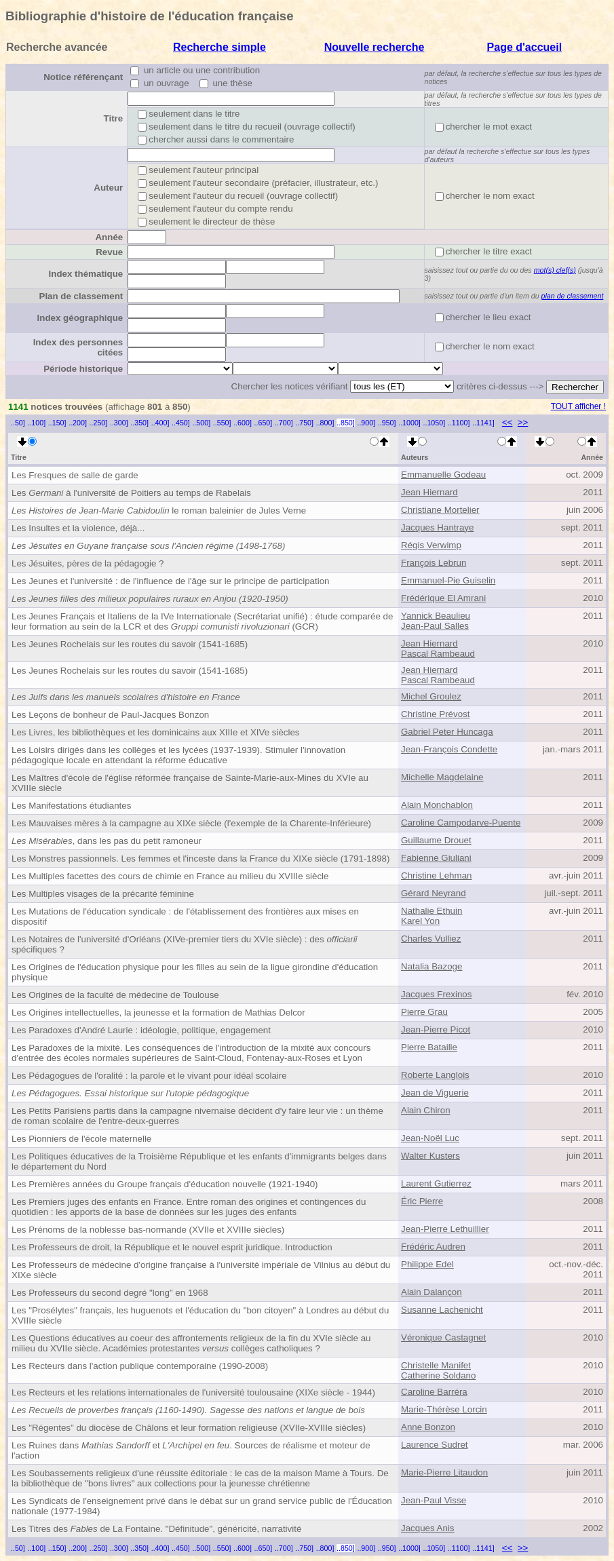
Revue (109, 252)
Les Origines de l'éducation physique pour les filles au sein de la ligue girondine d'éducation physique (195, 972)
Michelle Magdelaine (442, 777)
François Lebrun (433, 563)
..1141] (483, 423)
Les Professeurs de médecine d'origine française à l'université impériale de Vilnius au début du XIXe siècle (201, 1270)
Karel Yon (420, 921)
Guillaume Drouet (436, 840)
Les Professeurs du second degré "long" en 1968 (110, 1293)
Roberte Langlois (435, 1075)
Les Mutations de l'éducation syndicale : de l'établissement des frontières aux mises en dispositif (185, 916)
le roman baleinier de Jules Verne (159, 510)
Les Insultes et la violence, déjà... (78, 528)
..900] (366, 423)
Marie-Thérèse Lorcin (444, 1409)
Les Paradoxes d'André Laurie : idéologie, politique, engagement (141, 1030)
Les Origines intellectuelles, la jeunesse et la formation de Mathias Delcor (158, 1012)
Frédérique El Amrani (443, 598)
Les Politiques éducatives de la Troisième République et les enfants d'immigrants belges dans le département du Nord (199, 1161)
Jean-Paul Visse (433, 1500)
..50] (18, 423)
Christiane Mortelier (440, 510)
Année (109, 237)
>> (523, 422)
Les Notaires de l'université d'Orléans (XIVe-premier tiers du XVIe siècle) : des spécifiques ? (185, 944)
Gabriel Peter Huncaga (447, 732)
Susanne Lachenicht (442, 1310)
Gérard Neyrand (433, 893)
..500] (201, 423)
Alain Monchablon (437, 805)
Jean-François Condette (449, 749)
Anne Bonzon (428, 1427)
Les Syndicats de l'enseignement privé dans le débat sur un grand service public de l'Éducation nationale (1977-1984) (202, 1506)
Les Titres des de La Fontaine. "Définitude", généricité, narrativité (156, 1529)
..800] (325, 423)
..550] (222, 423)
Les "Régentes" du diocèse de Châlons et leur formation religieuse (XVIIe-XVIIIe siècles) (189, 1428)
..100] (36, 423)
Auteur (108, 187)
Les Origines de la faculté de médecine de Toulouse (115, 995)
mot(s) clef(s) (555, 270)
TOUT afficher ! (578, 406)
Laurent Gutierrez (436, 1183)
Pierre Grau (424, 1012)
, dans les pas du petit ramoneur (107, 841)
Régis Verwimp (431, 545)
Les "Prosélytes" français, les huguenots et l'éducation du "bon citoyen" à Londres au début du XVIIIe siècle (200, 1315)
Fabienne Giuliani (436, 858)
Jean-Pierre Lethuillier (445, 1229)
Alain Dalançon (431, 1292)
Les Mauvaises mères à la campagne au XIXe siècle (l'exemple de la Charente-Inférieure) (191, 823)
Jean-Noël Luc (430, 1138)
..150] (57, 423)
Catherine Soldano (438, 1375)
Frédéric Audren (433, 1246)
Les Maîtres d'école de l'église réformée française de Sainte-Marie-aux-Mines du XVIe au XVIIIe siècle (190, 783)
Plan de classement (81, 296)
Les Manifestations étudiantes (71, 806)
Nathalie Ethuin (431, 911)
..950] (387, 423)
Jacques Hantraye (437, 527)
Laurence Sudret (434, 1445)
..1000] (409, 423)
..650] (263, 423)
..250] (99, 423)
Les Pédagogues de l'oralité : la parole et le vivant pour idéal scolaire (149, 1076)
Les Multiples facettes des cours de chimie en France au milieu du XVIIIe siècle (170, 876)
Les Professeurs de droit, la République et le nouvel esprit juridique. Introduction (172, 1247)
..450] (181, 423)
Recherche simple (219, 47)
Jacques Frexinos (436, 994)
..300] (119, 423)
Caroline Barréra (434, 1392)
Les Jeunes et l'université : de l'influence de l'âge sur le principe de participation (170, 581)
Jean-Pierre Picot (435, 1029)
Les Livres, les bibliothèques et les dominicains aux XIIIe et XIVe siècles (156, 732)
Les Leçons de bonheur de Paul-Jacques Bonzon (110, 715)
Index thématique (86, 274)
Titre (113, 118)
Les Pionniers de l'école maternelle (81, 1139)
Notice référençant (83, 77)
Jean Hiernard (429, 492)
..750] (304, 423)
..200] (78, 423)
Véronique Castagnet (443, 1337)
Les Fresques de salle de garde (75, 475)
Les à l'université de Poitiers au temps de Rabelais (131, 493)
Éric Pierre (422, 1201)
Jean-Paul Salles (435, 626)
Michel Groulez (431, 696)
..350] (139, 423)
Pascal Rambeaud (438, 654)
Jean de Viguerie (435, 1092)
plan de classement (572, 296)
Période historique (83, 369)
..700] (284, 423)
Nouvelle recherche (374, 47)
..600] (242, 423)
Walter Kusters (430, 1156)
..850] (346, 423)
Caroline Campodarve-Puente (460, 822)
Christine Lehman (436, 875)
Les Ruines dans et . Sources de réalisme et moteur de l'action (191, 1450)
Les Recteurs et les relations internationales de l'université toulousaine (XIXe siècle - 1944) (193, 1392)
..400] (160, 423)
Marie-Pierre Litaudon (444, 1472)
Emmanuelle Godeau (443, 474)
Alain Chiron (425, 1110)
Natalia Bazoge (431, 966)
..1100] (459, 423)
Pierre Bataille (429, 1047)
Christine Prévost (435, 714)
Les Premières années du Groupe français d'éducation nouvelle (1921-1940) (165, 1184)
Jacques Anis (428, 1528)
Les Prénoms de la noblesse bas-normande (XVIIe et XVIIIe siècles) (148, 1230)
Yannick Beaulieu (435, 616)
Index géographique (80, 318)
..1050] (434, 423)
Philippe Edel (427, 1264)
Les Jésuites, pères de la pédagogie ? (88, 563)
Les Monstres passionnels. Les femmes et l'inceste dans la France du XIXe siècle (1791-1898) (200, 858)
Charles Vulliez (431, 938)
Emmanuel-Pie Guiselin (448, 580)
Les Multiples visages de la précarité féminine (103, 894)
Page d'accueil (524, 47)
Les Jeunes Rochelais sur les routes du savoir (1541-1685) (130, 644)
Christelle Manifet (436, 1365)
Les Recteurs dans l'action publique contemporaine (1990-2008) (140, 1366)
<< (507, 422)
